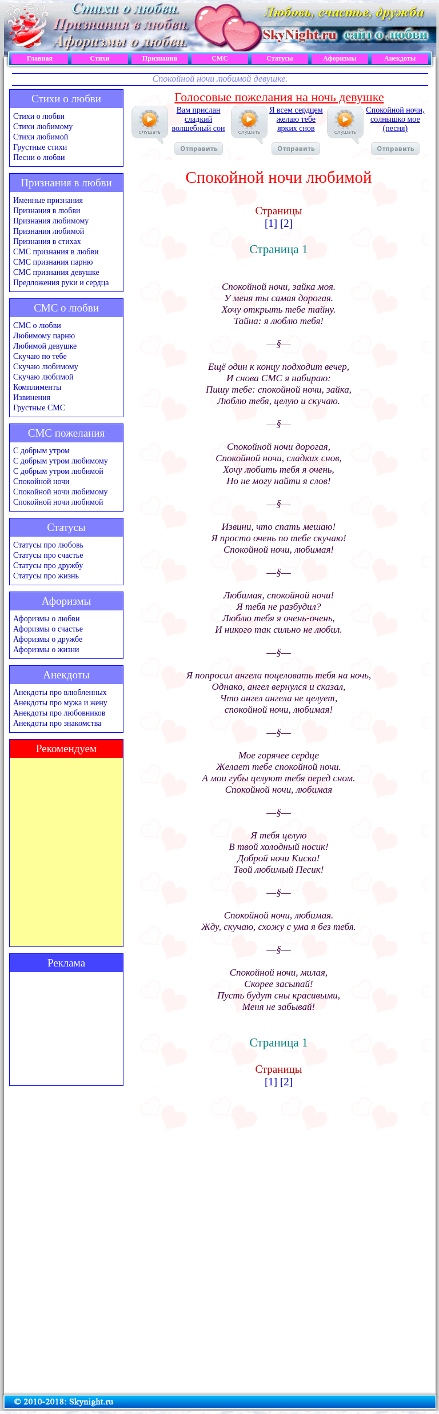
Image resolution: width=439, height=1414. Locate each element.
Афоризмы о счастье (48, 629)
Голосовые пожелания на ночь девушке (279, 97)
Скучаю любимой (43, 377)
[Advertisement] (66, 1029)
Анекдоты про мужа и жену (60, 702)
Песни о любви (39, 157)
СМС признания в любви (56, 251)
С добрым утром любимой (58, 471)
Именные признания (48, 200)
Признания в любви (47, 210)
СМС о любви (37, 325)
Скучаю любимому (45, 366)
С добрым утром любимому (60, 461)
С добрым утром (41, 450)
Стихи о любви (39, 116)
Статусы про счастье (48, 555)
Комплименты (37, 387)
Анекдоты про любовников (59, 713)
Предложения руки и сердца (61, 282)
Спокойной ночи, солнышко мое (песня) (395, 130)
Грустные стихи (40, 147)
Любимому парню (44, 335)
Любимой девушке (45, 346)
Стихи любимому (43, 126)
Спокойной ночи (41, 481)
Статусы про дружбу (48, 565)
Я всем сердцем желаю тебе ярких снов (295, 130)
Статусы (279, 58)
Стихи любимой (40, 137)
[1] (271, 223)
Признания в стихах (47, 241)
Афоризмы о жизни (46, 649)
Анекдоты (400, 58)
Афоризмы (339, 58)
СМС (219, 58)
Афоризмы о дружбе (47, 639)
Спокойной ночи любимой (58, 502)
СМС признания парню (53, 262)
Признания (159, 58)
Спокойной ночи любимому (60, 492)
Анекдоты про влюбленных (60, 692)
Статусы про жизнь (46, 576)
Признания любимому (51, 221)
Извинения (31, 397)
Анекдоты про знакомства (57, 723)
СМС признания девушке (56, 272)
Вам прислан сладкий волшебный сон (198, 130)
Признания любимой (48, 231)
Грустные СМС (39, 408)
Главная (40, 58)
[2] (286, 223)
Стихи (99, 58)
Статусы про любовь (48, 545)
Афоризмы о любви (46, 618)
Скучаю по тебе (40, 356)
